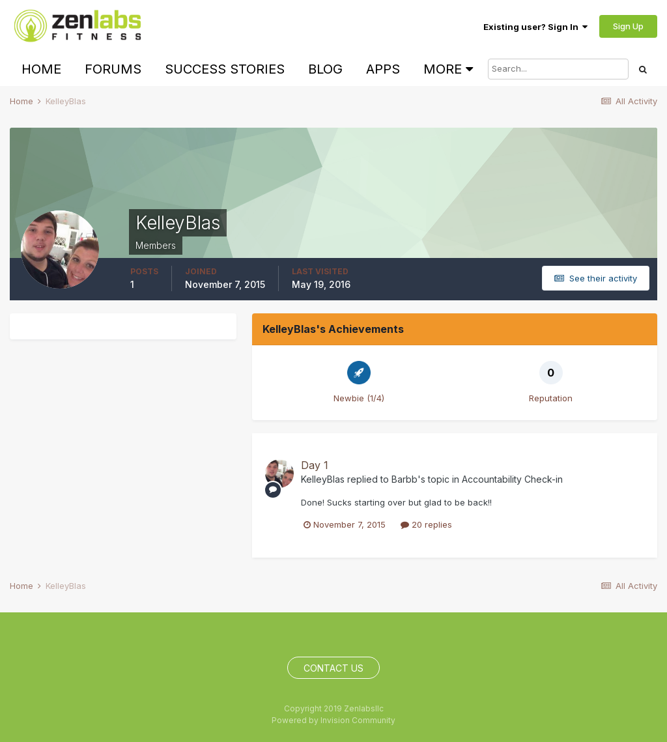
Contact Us (333, 668)
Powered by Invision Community (333, 720)
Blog (325, 69)
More (448, 69)
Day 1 (314, 465)
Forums (113, 69)
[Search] (558, 69)
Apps (383, 69)
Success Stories (225, 69)
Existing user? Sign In (535, 26)
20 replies (426, 524)
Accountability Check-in (512, 479)
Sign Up (628, 26)
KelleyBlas (323, 479)
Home (41, 69)
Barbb (404, 479)
